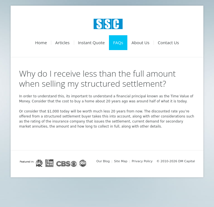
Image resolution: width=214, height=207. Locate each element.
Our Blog (103, 161)
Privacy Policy (142, 161)
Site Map (120, 161)
